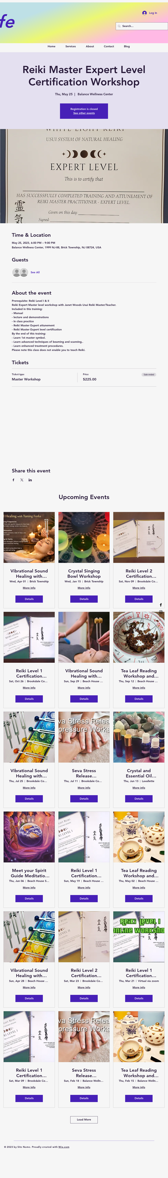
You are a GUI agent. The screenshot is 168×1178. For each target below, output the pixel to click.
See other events (84, 113)
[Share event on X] (21, 480)
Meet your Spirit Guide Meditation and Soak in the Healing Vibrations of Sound (29, 873)
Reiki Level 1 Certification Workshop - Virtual (139, 973)
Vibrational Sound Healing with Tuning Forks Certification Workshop (29, 573)
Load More (84, 1119)
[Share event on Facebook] (13, 480)
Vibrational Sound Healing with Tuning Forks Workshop (84, 673)
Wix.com (63, 1146)
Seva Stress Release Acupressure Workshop (84, 773)
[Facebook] (161, 605)
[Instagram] (161, 612)
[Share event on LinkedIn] (30, 480)
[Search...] (141, 26)
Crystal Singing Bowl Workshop (84, 573)
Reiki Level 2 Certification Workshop (139, 573)
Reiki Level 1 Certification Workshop (29, 673)
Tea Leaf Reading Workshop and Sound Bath (139, 673)
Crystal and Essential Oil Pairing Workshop (139, 773)
